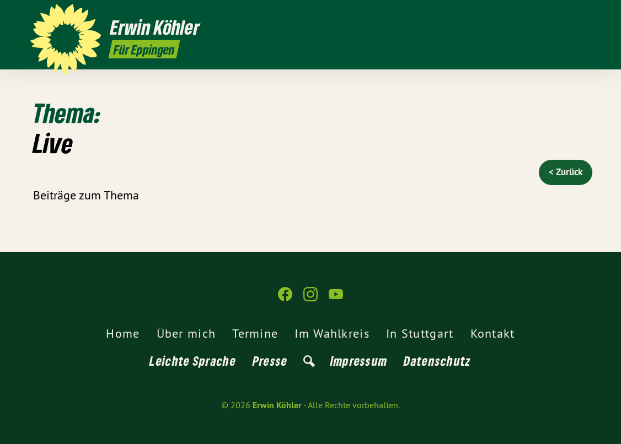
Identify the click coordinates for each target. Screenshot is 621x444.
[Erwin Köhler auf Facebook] (552, 15)
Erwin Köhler (277, 405)
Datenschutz (437, 361)
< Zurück (565, 172)
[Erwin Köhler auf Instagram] (568, 15)
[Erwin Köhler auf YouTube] (585, 15)
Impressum (359, 361)
